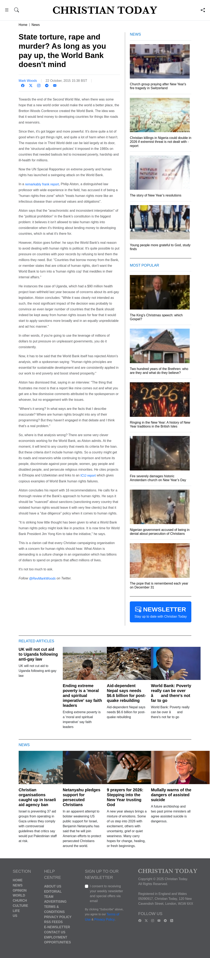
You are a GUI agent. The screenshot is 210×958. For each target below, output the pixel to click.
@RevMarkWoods (42, 578)
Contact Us (54, 932)
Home (23, 25)
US (15, 916)
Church (20, 900)
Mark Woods (28, 80)
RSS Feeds (53, 922)
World (19, 895)
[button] (6, 10)
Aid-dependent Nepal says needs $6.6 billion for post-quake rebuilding (126, 693)
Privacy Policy (58, 917)
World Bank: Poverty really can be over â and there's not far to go (171, 693)
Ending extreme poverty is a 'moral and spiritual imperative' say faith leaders (82, 695)
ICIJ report (88, 475)
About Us (52, 886)
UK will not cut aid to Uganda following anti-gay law (38, 654)
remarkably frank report (42, 184)
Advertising (55, 901)
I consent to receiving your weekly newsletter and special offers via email (106, 893)
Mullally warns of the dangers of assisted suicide (171, 795)
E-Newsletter (57, 927)
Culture (20, 905)
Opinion (20, 890)
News (36, 25)
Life (16, 910)
